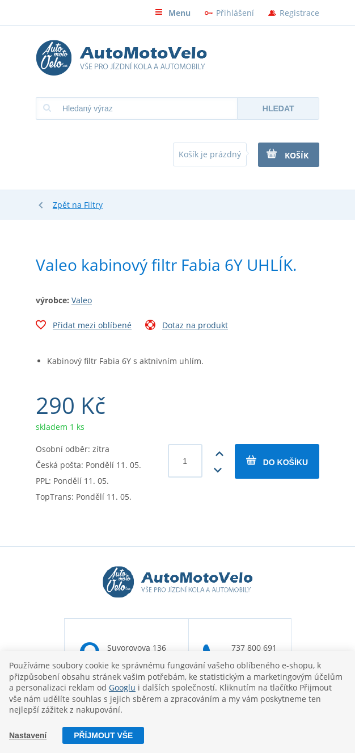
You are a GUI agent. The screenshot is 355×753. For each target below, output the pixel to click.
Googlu (122, 687)
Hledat (278, 108)
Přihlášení (235, 12)
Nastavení (28, 735)
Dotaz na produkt (186, 326)
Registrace (299, 12)
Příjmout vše (103, 735)
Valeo (81, 300)
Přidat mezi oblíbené (84, 326)
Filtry (93, 204)
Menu (173, 12)
